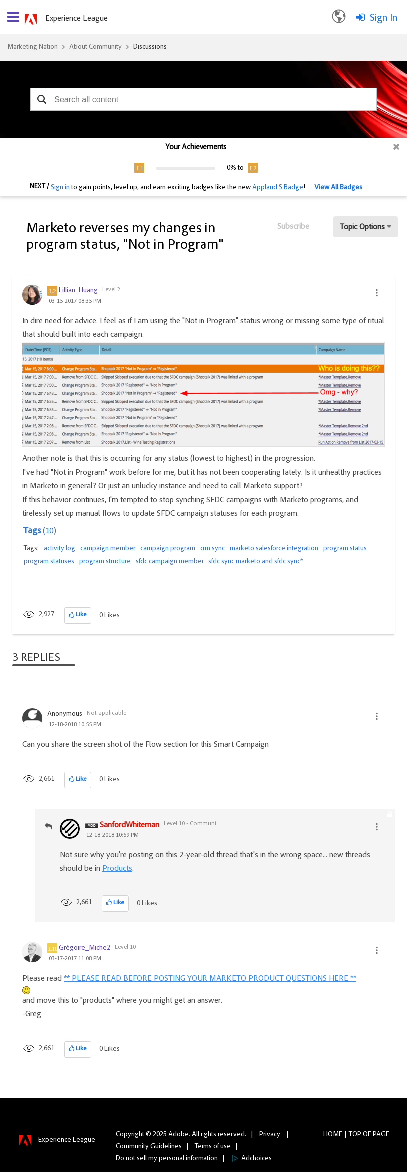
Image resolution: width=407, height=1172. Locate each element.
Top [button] (355, 1134)
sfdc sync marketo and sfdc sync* (255, 561)
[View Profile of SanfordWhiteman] (129, 825)
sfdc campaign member (170, 561)
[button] (41, 99)
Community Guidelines (149, 1146)
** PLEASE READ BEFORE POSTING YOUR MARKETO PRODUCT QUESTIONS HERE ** (210, 979)
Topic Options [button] (362, 227)
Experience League (76, 19)
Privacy (269, 1134)
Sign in (60, 187)
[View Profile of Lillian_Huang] (78, 290)
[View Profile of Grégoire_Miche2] (84, 948)
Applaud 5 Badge (277, 187)
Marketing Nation (32, 47)
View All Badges (338, 187)
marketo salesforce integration (274, 548)
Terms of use (213, 1146)
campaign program (167, 548)
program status (345, 548)
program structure (105, 561)
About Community (95, 47)
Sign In (383, 18)
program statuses (49, 561)
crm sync (212, 548)
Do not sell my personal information (167, 1158)
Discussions (150, 47)
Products (117, 869)
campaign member (107, 548)
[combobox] (203, 99)
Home (332, 1134)
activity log (59, 548)
